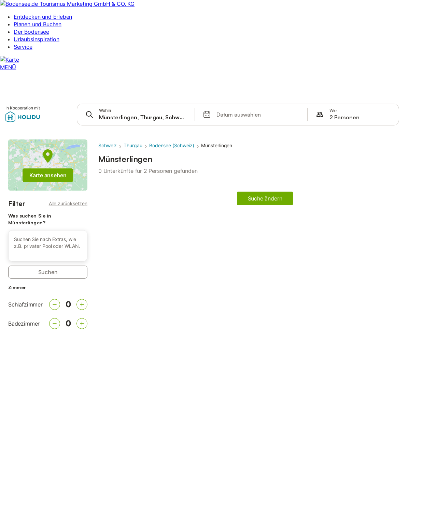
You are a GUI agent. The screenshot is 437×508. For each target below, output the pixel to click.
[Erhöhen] (81, 304)
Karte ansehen (48, 175)
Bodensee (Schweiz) (172, 145)
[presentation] (136, 114)
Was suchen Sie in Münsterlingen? (29, 219)
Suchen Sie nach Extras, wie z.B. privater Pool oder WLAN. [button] (47, 242)
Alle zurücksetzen (68, 203)
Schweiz (107, 145)
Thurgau (133, 145)
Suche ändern (265, 198)
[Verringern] (54, 304)
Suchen (48, 272)
